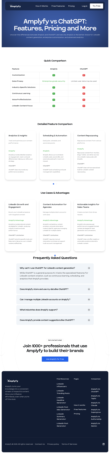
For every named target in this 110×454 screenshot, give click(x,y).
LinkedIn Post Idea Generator (63, 408)
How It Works (41, 6)
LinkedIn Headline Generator (61, 400)
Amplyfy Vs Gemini (95, 424)
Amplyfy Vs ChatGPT (95, 390)
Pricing (71, 6)
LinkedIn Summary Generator (61, 416)
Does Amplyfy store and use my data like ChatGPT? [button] (44, 291)
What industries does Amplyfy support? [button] (39, 312)
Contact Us (40, 444)
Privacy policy (53, 444)
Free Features (58, 6)
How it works (79, 405)
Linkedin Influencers (62, 385)
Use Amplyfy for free (55, 361)
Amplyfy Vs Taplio (95, 397)
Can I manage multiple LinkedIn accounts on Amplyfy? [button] (45, 301)
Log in (84, 6)
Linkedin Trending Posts (63, 392)
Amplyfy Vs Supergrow (96, 410)
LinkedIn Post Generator (62, 424)
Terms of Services (69, 444)
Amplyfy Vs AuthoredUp (96, 417)
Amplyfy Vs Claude (95, 404)
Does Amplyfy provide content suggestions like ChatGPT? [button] (47, 322)
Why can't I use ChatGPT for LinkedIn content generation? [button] (47, 270)
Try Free (96, 6)
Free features (80, 409)
